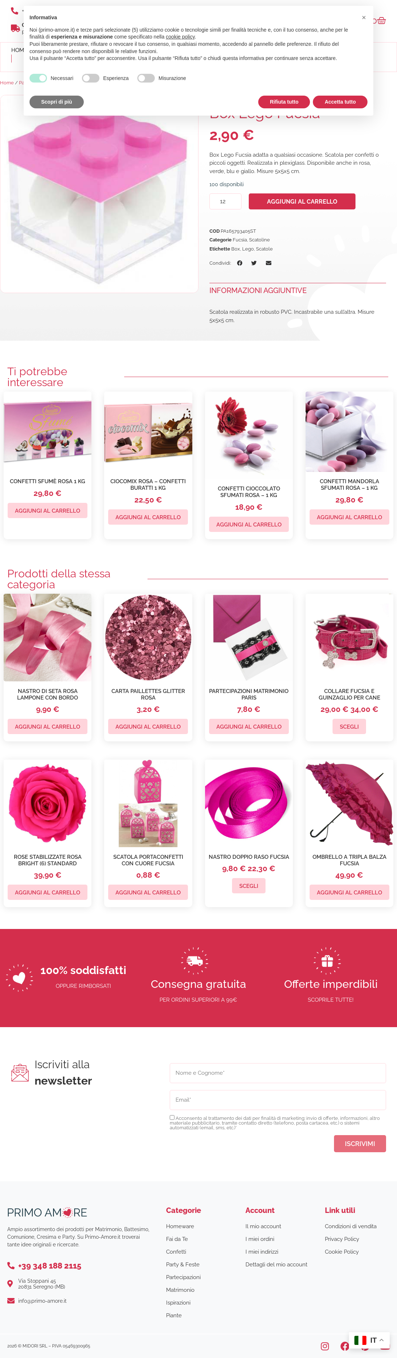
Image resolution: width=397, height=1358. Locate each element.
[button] (240, 263)
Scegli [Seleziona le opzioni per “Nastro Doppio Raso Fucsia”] (248, 886)
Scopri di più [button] (56, 102)
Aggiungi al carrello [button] (47, 511)
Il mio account (263, 1226)
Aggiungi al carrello (302, 201)
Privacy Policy (342, 1239)
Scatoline (259, 240)
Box (235, 249)
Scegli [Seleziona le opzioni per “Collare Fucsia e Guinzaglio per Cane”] (349, 727)
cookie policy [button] (180, 37)
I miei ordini (259, 1239)
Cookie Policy (342, 1252)
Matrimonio (180, 1290)
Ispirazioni (178, 1302)
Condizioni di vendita (351, 1226)
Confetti (176, 1252)
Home (7, 82)
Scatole (264, 249)
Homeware (180, 1226)
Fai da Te (177, 1239)
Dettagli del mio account (276, 1264)
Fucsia (240, 240)
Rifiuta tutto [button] (284, 102)
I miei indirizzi (261, 1252)
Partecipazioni (183, 1277)
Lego (248, 249)
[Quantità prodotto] (225, 201)
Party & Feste (183, 1264)
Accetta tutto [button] (340, 102)
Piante (174, 1315)
